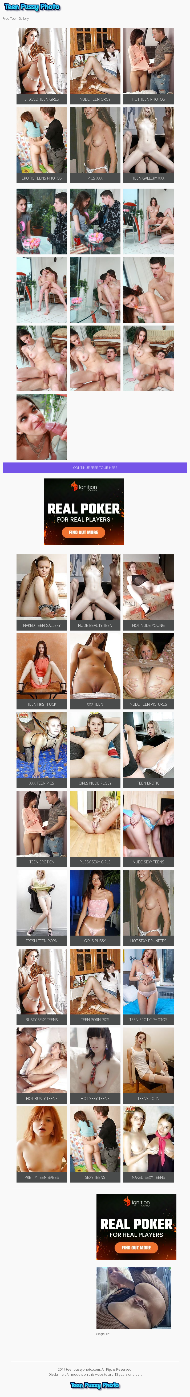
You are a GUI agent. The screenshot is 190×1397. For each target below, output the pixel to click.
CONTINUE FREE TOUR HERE (95, 467)
